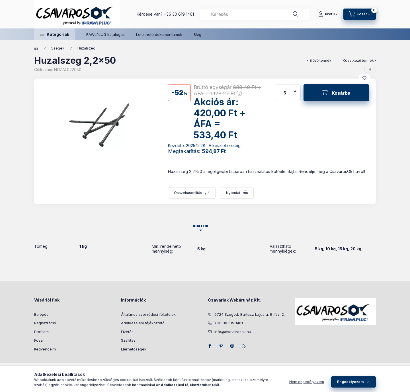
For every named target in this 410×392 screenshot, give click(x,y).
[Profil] (327, 14)
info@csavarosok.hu (232, 331)
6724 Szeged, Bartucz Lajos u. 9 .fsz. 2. (249, 314)
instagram (232, 346)
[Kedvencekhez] (364, 78)
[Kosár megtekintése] (359, 14)
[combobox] (254, 14)
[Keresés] (295, 14)
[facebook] (370, 69)
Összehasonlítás (188, 193)
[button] (54, 34)
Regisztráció (45, 323)
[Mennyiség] (285, 92)
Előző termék (320, 60)
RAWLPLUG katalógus (105, 34)
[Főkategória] (36, 48)
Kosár (39, 340)
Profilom (41, 331)
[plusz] (295, 88)
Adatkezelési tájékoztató (143, 323)
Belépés (41, 314)
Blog (197, 34)
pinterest (221, 346)
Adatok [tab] (201, 226)
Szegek (57, 48)
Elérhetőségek (133, 349)
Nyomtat (233, 193)
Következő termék (358, 60)
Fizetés (127, 331)
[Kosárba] (336, 92)
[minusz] (295, 97)
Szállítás (128, 340)
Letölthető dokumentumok (159, 34)
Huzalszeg (86, 48)
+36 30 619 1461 (179, 14)
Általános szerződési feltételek (148, 314)
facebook (209, 346)
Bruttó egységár (227, 90)
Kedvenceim (45, 349)
